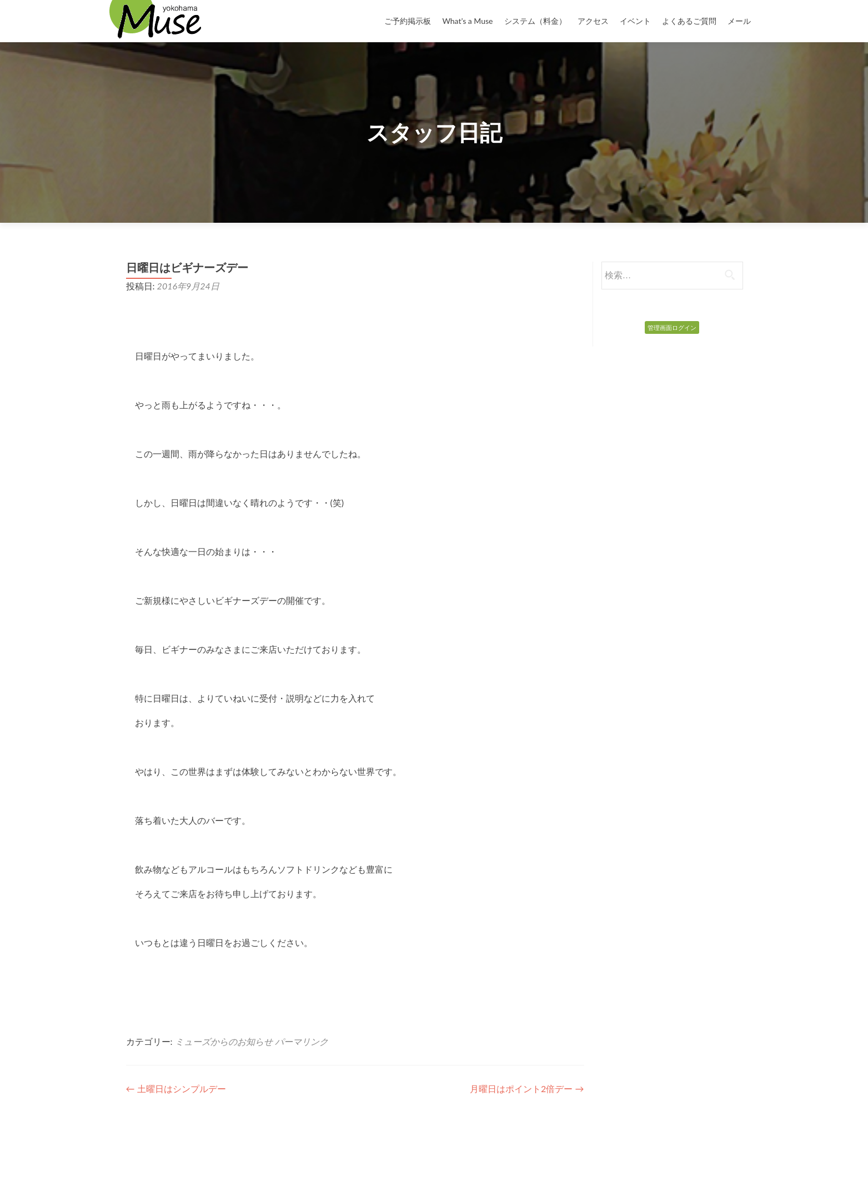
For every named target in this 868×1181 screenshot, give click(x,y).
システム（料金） (535, 21)
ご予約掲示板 (407, 21)
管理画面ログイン (672, 327)
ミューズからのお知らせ (224, 1041)
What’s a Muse (467, 21)
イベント (635, 21)
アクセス (593, 21)
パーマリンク (301, 1041)
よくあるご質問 (689, 21)
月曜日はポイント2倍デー (527, 1088)
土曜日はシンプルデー (176, 1088)
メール (739, 21)
